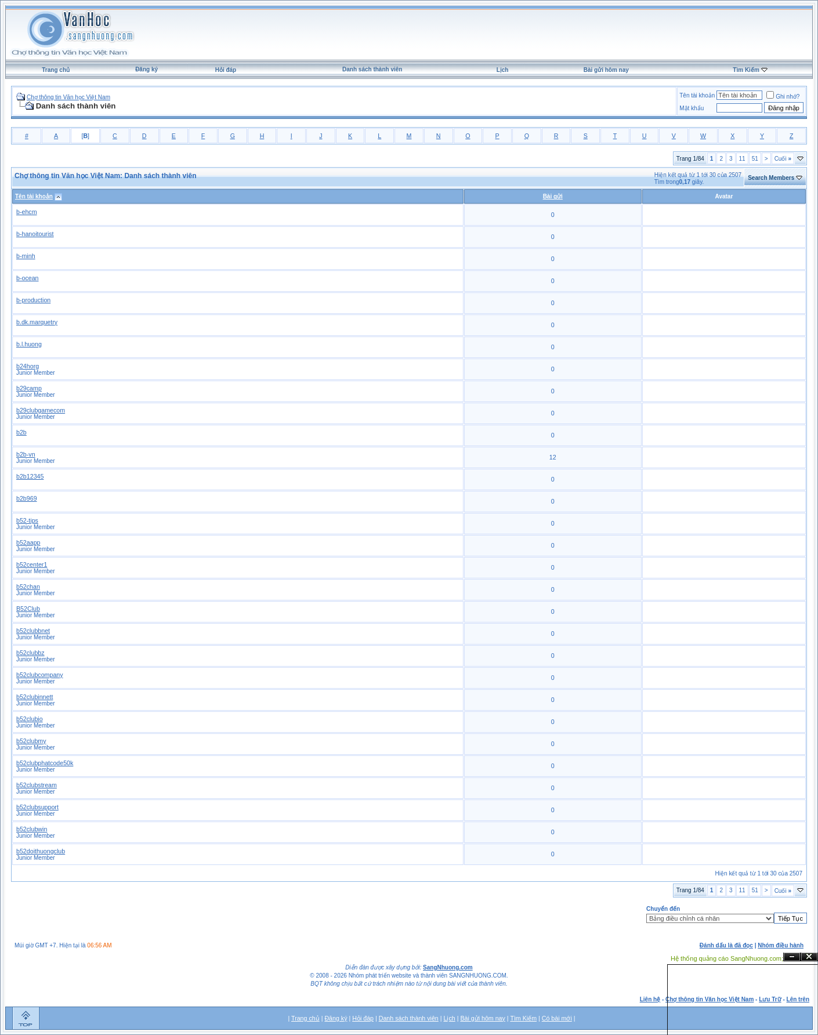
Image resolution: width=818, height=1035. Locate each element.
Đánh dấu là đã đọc (726, 945)
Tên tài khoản (697, 95)
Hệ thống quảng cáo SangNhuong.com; (727, 958)
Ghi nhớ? (782, 96)
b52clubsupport (37, 807)
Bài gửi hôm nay (606, 70)
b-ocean (27, 277)
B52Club (28, 608)
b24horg (27, 366)
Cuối (782, 158)
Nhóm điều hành (780, 945)
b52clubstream (36, 784)
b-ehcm (26, 211)
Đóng (809, 957)
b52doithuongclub (40, 851)
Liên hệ (650, 999)
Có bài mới (557, 1018)
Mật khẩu (691, 108)
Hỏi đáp (226, 70)
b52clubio (29, 718)
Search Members (771, 178)
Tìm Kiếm (746, 70)
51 (755, 158)
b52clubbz (30, 652)
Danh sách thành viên (372, 69)
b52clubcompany (39, 674)
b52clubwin (31, 829)
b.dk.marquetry (36, 322)
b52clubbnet (33, 630)
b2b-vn (25, 454)
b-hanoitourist (35, 233)
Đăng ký (146, 69)
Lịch (503, 70)
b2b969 (26, 498)
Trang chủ (56, 70)
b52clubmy (31, 740)
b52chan (28, 586)
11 (742, 158)
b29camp (29, 388)
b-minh (25, 255)
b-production (33, 299)
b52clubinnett (34, 696)
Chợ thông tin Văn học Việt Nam (68, 97)
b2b (21, 432)
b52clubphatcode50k (44, 762)
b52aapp (28, 542)
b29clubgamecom (40, 410)
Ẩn (792, 957)
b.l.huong (29, 344)
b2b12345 (30, 476)
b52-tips (27, 520)
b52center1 (31, 564)
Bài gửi (553, 196)
